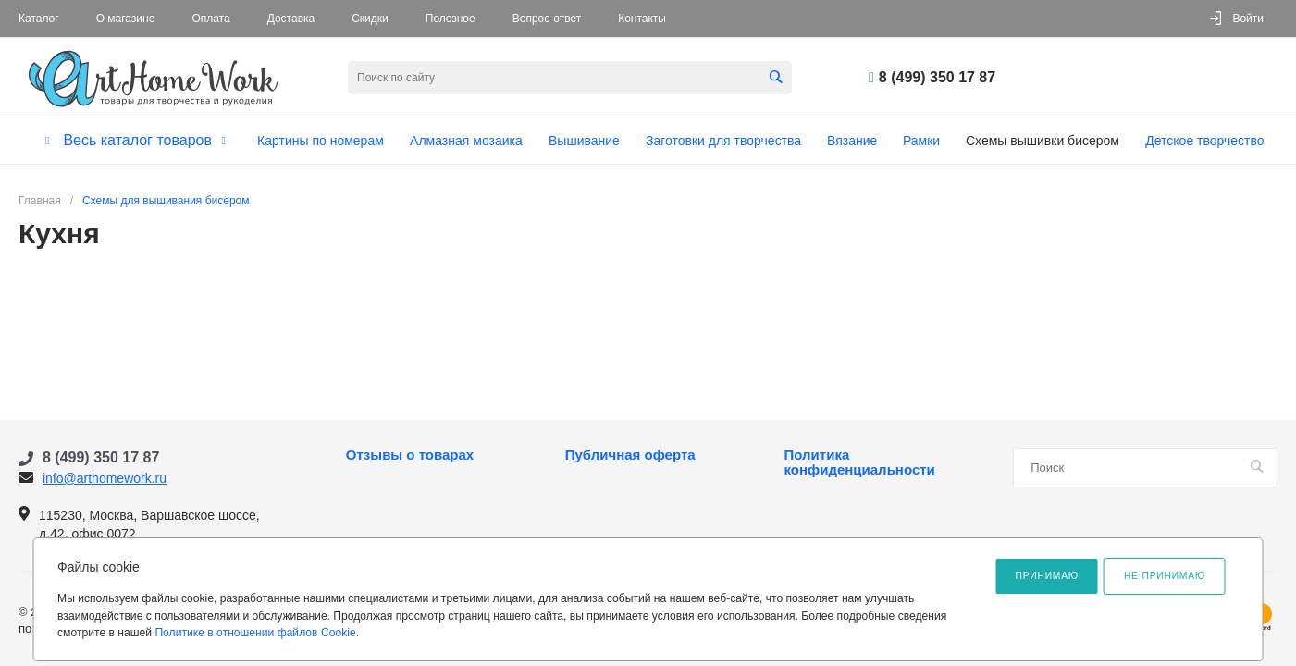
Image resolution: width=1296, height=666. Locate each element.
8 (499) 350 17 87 (937, 77)
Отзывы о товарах (410, 455)
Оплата (210, 18)
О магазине (125, 18)
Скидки (370, 18)
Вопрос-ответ (546, 18)
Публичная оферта (630, 455)
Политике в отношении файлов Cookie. (256, 632)
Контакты (642, 18)
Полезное (450, 18)
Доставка (291, 18)
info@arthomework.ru (105, 478)
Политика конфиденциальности (859, 462)
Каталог (39, 18)
